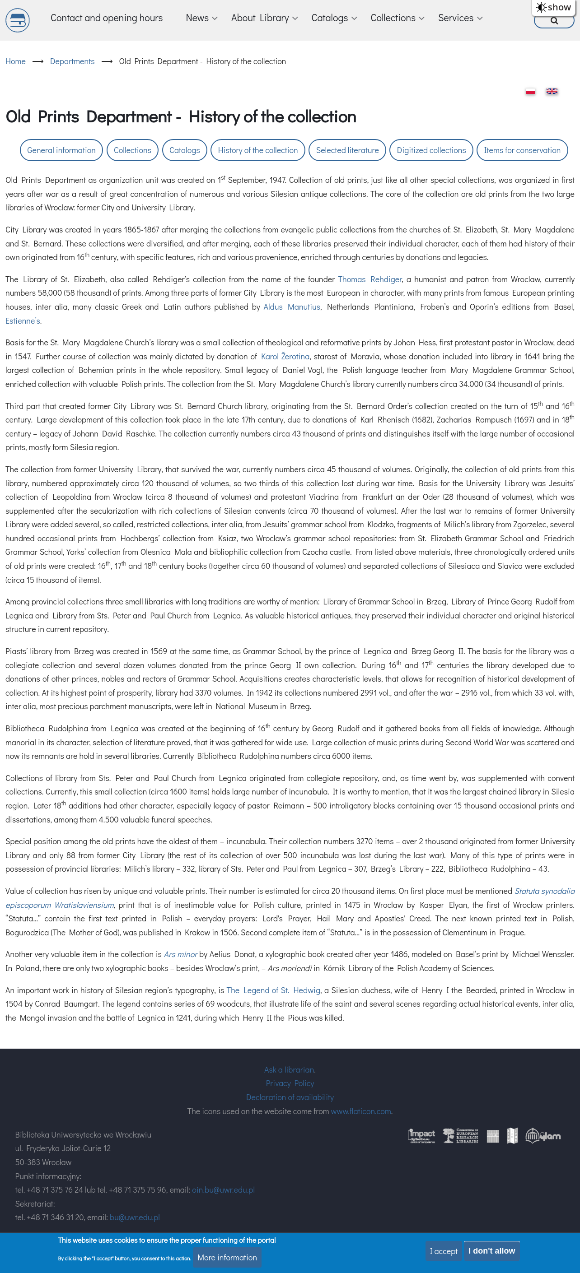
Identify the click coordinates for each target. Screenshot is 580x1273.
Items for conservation (522, 149)
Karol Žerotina (285, 356)
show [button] (559, 7)
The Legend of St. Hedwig (273, 990)
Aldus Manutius (291, 306)
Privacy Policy (290, 1083)
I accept (444, 1250)
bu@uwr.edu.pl (135, 1217)
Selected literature (347, 149)
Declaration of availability (290, 1097)
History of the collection (258, 149)
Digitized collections (431, 149)
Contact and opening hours (107, 17)
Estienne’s (22, 320)
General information (62, 149)
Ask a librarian (289, 1069)
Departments (72, 61)
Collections (132, 149)
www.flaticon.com (361, 1111)
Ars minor (180, 953)
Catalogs (184, 149)
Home (15, 61)
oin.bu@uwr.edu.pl (223, 1189)
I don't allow (491, 1250)
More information (227, 1257)
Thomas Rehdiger (370, 279)
